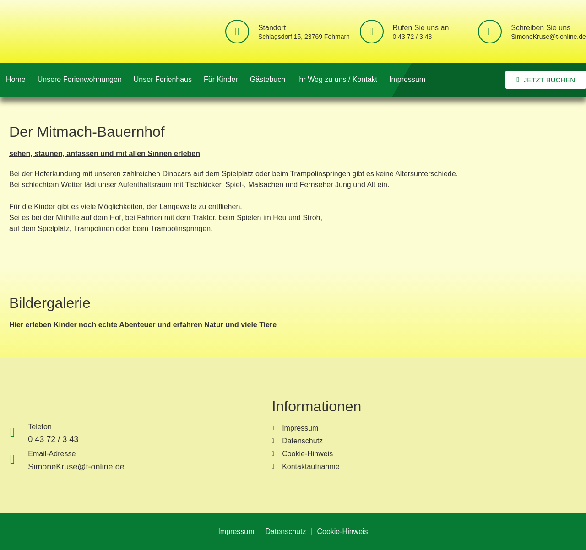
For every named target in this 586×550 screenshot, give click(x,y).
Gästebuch (267, 79)
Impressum (407, 79)
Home (16, 79)
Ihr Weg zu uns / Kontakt (337, 79)
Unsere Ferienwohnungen (80, 79)
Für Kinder (221, 79)
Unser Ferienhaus (163, 79)
